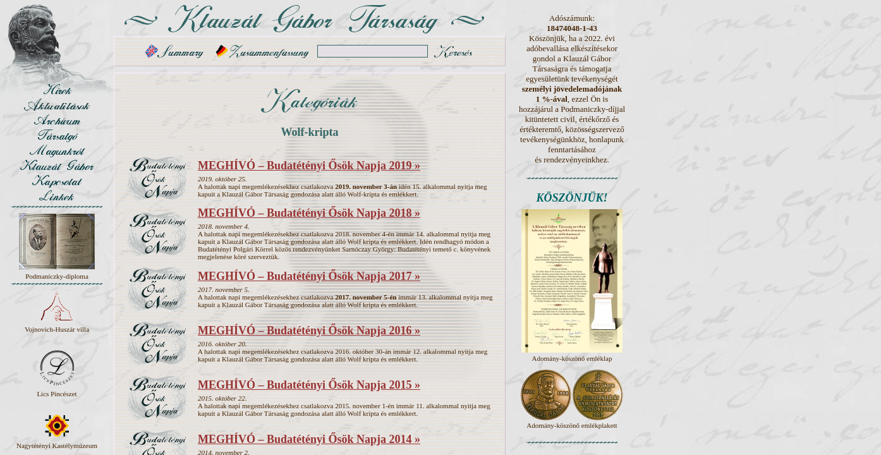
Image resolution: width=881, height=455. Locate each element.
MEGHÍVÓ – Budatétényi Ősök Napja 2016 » (309, 330)
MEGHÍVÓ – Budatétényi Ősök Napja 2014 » (309, 439)
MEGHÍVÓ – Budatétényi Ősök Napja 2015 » (309, 385)
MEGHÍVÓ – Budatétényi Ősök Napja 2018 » (309, 213)
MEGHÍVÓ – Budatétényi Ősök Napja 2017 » (309, 276)
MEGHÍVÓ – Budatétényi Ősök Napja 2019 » (309, 165)
